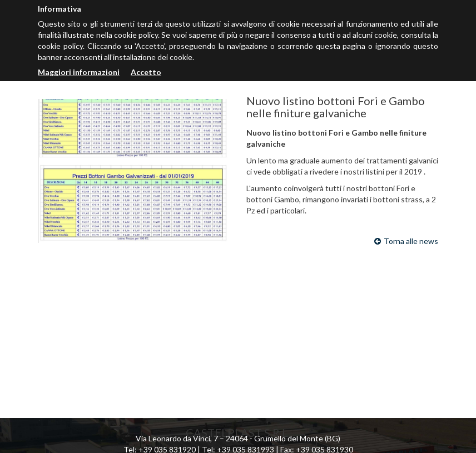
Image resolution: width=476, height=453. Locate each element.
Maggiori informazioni (79, 72)
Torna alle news (406, 241)
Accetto (146, 72)
